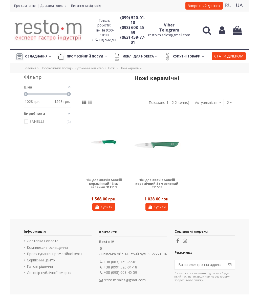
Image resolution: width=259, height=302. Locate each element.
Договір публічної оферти (49, 272)
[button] (228, 57)
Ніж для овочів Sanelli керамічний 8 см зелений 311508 (156, 183)
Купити (104, 206)
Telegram (169, 30)
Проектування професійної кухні (54, 253)
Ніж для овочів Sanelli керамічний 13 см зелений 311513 (103, 183)
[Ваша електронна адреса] (199, 264)
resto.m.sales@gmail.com (169, 35)
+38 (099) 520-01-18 (120, 267)
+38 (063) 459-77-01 (120, 261)
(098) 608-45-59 (132, 30)
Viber (169, 25)
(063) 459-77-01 (132, 40)
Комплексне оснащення (47, 247)
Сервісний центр (41, 260)
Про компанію (25, 6)
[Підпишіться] (229, 264)
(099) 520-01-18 (132, 20)
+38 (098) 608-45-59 (120, 272)
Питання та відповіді (86, 6)
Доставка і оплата (53, 6)
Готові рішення (40, 266)
